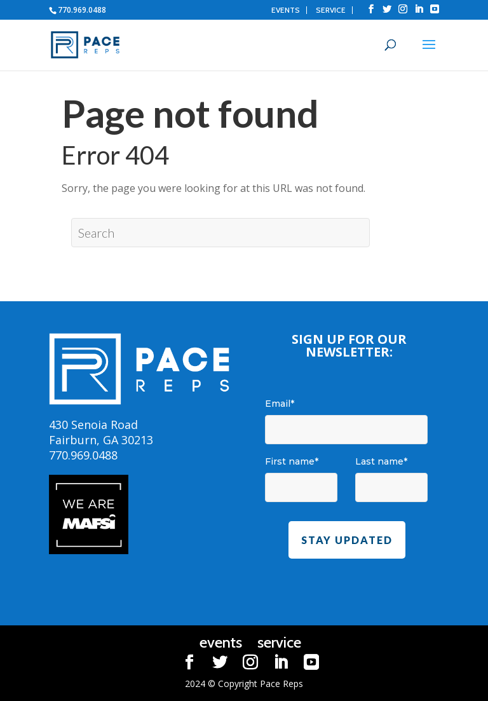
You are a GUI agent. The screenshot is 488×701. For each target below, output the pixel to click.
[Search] (220, 232)
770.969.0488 (82, 9)
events (285, 10)
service (331, 10)
